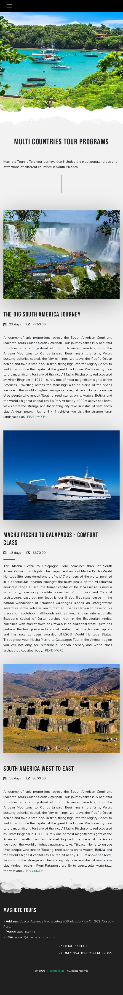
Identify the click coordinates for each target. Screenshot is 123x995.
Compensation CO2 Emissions (85, 953)
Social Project (73, 946)
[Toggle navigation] (10, 6)
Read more (36, 416)
